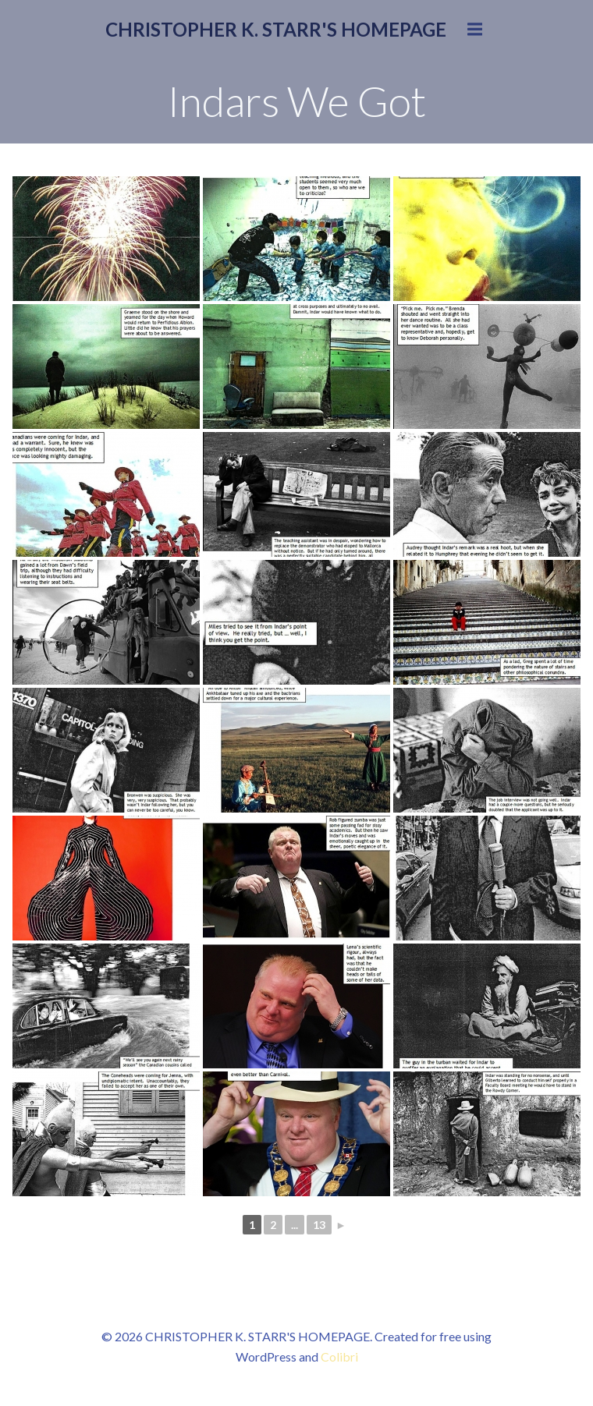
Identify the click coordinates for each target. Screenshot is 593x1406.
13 (319, 1224)
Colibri (339, 1356)
